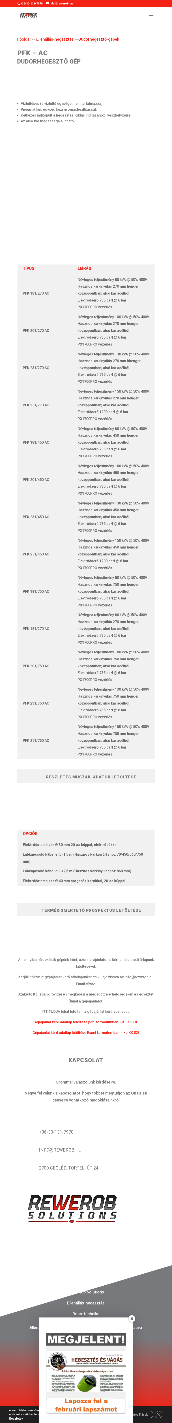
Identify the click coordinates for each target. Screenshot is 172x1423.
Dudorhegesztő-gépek (99, 39)
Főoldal (23, 39)
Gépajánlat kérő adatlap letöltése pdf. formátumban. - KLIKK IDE (86, 1022)
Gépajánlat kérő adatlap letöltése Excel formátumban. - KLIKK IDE (85, 1033)
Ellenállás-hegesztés (55, 39)
